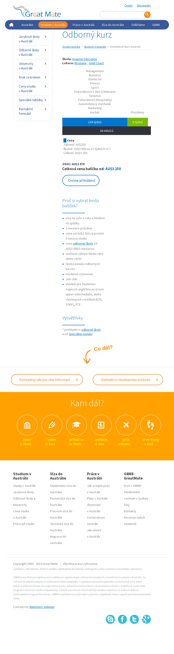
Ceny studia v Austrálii (33, 88)
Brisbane (81, 63)
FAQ (126, 505)
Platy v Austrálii (97, 498)
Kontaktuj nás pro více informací (48, 379)
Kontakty (130, 511)
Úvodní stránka (71, 46)
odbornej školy (83, 243)
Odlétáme (138, 25)
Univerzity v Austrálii (33, 65)
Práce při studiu (23, 524)
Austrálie (27, 25)
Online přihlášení (81, 180)
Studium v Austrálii (53, 25)
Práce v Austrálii (83, 25)
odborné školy (91, 330)
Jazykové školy (23, 492)
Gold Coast (96, 63)
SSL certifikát (134, 634)
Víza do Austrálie (113, 25)
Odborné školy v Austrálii (33, 52)
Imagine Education (84, 59)
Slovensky (144, 5)
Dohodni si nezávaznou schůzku (130, 379)
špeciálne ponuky (81, 334)
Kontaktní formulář (33, 111)
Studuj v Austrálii (24, 486)
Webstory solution (41, 607)
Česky (128, 5)
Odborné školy (23, 498)
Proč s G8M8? (133, 486)
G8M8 (156, 25)
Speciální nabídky (33, 100)
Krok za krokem (33, 77)
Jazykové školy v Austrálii (33, 38)
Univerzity (20, 505)
